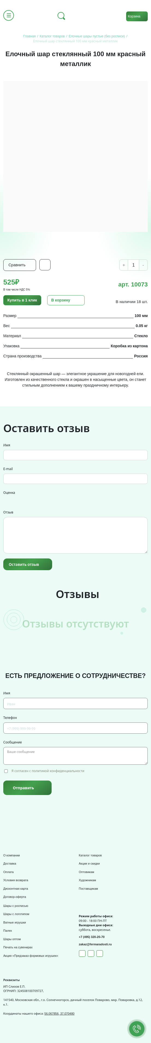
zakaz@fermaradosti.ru (95, 944)
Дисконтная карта (15, 888)
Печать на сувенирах (17, 947)
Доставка (9, 863)
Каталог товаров (90, 855)
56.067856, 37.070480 (60, 1013)
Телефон (10, 717)
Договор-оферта (14, 896)
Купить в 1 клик (22, 300)
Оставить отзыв (24, 564)
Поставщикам (88, 888)
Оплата (8, 872)
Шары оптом (12, 939)
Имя (6, 445)
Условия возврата (15, 880)
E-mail (8, 469)
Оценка (9, 492)
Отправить (23, 787)
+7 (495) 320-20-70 (92, 937)
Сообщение (12, 742)
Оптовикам (86, 872)
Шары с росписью (15, 905)
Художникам (87, 880)
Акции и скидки (89, 863)
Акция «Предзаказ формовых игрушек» (30, 955)
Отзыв (8, 512)
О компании (11, 855)
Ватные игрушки (14, 922)
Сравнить (16, 265)
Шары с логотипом (16, 914)
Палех (7, 930)
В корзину (60, 300)
